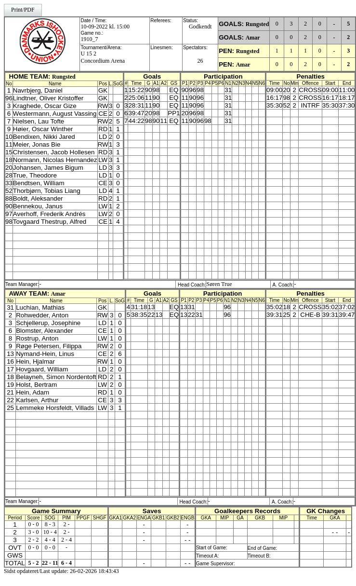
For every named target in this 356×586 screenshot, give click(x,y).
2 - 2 (33, 539)
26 (200, 60)
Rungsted (257, 24)
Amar (253, 37)
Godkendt (200, 26)
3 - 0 (33, 532)
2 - (67, 524)
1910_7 (89, 39)
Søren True (219, 284)
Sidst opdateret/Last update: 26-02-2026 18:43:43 (61, 571)
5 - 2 (33, 562)
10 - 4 (50, 532)
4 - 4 (50, 539)
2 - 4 (66, 539)
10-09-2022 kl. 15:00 (105, 26)
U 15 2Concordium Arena (102, 57)
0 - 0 (33, 524)
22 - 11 (50, 562)
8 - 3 (50, 524)
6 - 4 (66, 562)
